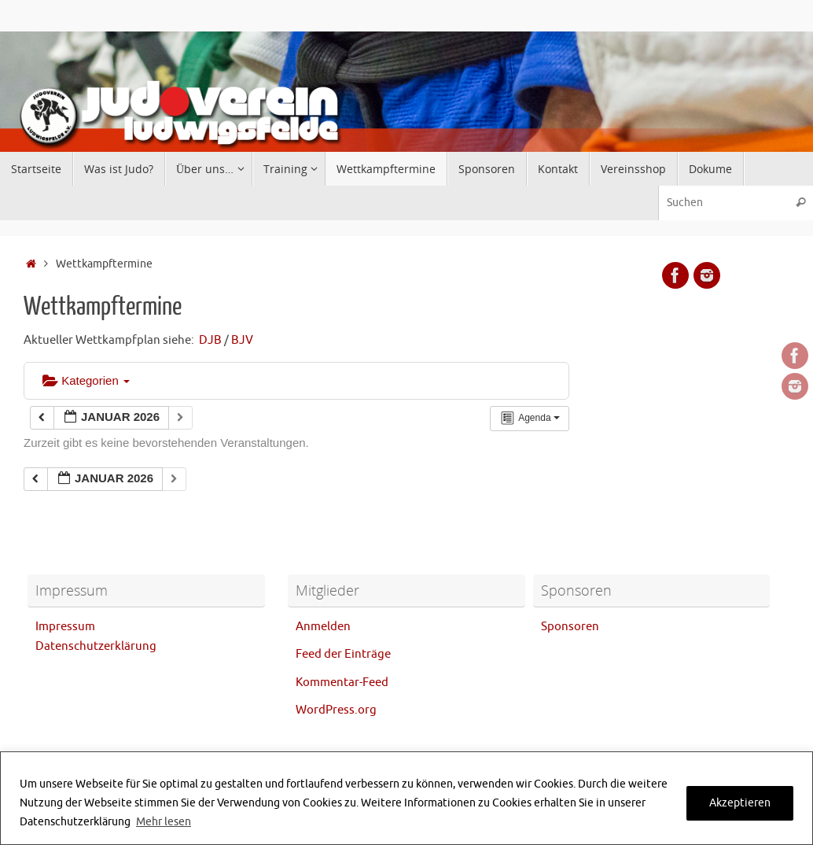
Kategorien (86, 380)
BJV (242, 340)
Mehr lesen (163, 821)
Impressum (65, 626)
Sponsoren (570, 626)
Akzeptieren (740, 803)
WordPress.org (336, 710)
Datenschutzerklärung (95, 646)
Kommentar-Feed (342, 682)
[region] (406, 798)
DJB (210, 340)
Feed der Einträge (343, 654)
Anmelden (323, 626)
